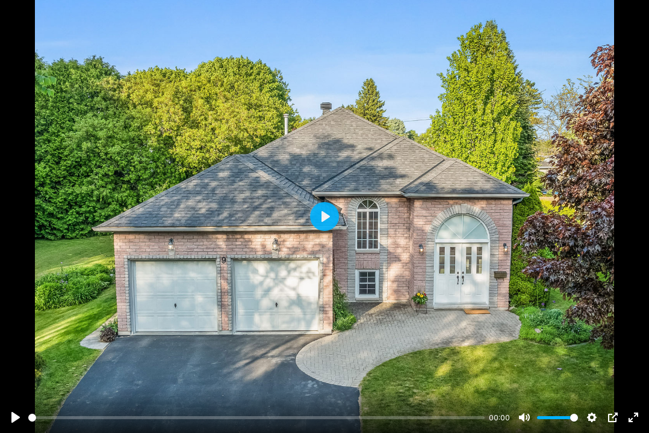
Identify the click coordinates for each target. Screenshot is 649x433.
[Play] (15, 417)
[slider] (256, 417)
